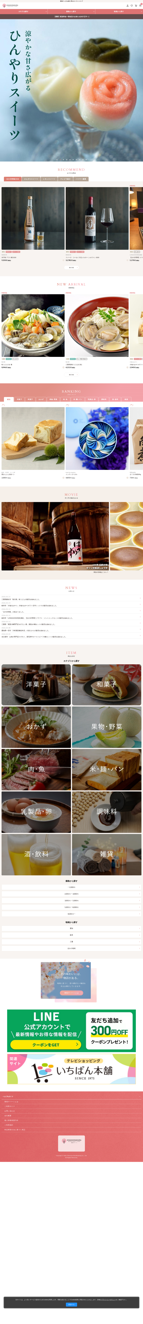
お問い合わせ (9, 1259)
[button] (60, 159)
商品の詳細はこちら (100, 572)
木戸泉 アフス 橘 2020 (9, 257)
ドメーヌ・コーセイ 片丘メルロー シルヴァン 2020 (82, 257)
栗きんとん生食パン (8, 474)
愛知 (71, 1067)
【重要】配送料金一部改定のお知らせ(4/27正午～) (71, 16)
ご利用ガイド (9, 1254)
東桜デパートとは (71, 1132)
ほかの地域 (71, 1087)
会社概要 (7, 1263)
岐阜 (71, 1074)
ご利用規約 (8, 1273)
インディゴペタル (71, 474)
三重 (71, 1080)
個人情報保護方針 (11, 1268)
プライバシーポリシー (108, 1300)
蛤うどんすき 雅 (7, 364)
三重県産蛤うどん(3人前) (74, 364)
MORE (71, 268)
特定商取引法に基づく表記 (14, 1277)
